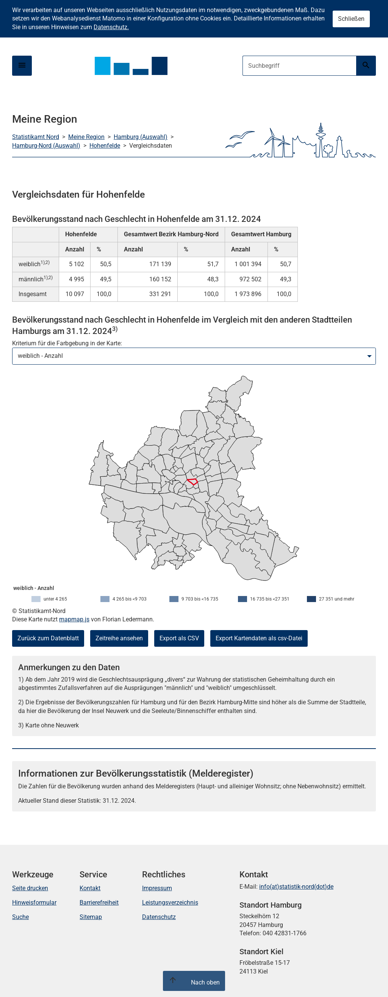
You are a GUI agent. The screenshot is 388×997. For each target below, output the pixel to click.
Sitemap (91, 917)
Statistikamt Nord (35, 136)
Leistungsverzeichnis (170, 902)
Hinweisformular (34, 902)
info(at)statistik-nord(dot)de (296, 886)
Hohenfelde (104, 145)
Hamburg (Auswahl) (140, 136)
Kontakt (90, 888)
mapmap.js (74, 619)
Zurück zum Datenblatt (48, 638)
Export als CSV (179, 638)
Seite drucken (30, 888)
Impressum (157, 888)
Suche (20, 917)
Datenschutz (159, 917)
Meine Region (86, 136)
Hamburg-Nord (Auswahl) (46, 145)
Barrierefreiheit (99, 902)
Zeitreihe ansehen (119, 638)
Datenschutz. (111, 27)
